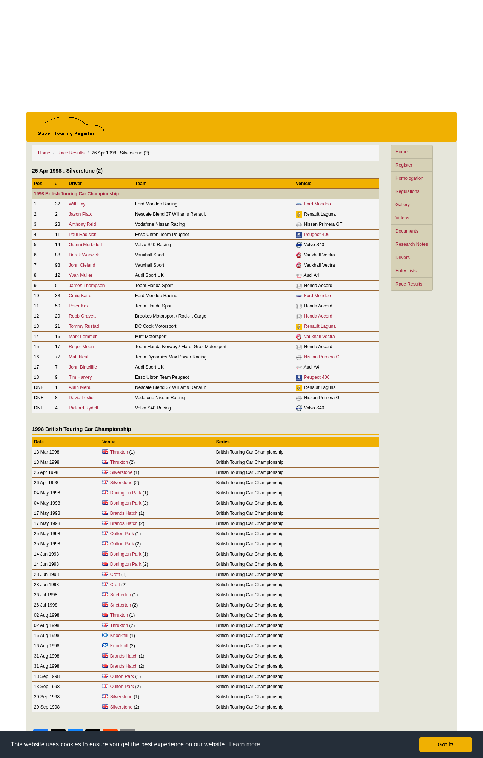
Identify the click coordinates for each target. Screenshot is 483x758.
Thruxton (119, 452)
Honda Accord (318, 316)
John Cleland (82, 265)
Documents (406, 231)
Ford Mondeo (317, 204)
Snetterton (120, 594)
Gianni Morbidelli (85, 244)
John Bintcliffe (83, 367)
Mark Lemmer (83, 336)
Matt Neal (78, 357)
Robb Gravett (82, 316)
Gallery (402, 204)
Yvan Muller (80, 275)
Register (403, 165)
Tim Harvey (80, 377)
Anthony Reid (82, 224)
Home (401, 151)
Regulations (407, 191)
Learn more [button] (244, 744)
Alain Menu (80, 387)
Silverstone (121, 472)
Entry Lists (406, 270)
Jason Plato (80, 214)
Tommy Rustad (84, 326)
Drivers (402, 257)
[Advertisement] (241, 56)
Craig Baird (80, 295)
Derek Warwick (84, 255)
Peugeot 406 (316, 234)
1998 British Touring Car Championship (76, 193)
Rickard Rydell (83, 408)
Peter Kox (79, 306)
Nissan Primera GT (323, 357)
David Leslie (81, 397)
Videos (402, 218)
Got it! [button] (446, 744)
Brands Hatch (124, 513)
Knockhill (119, 635)
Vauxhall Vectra (319, 336)
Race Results (408, 284)
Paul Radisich (82, 234)
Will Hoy (77, 204)
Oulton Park (122, 533)
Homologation (409, 178)
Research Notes (411, 244)
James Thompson (87, 285)
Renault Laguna (320, 326)
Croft (115, 574)
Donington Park (126, 493)
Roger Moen (81, 346)
